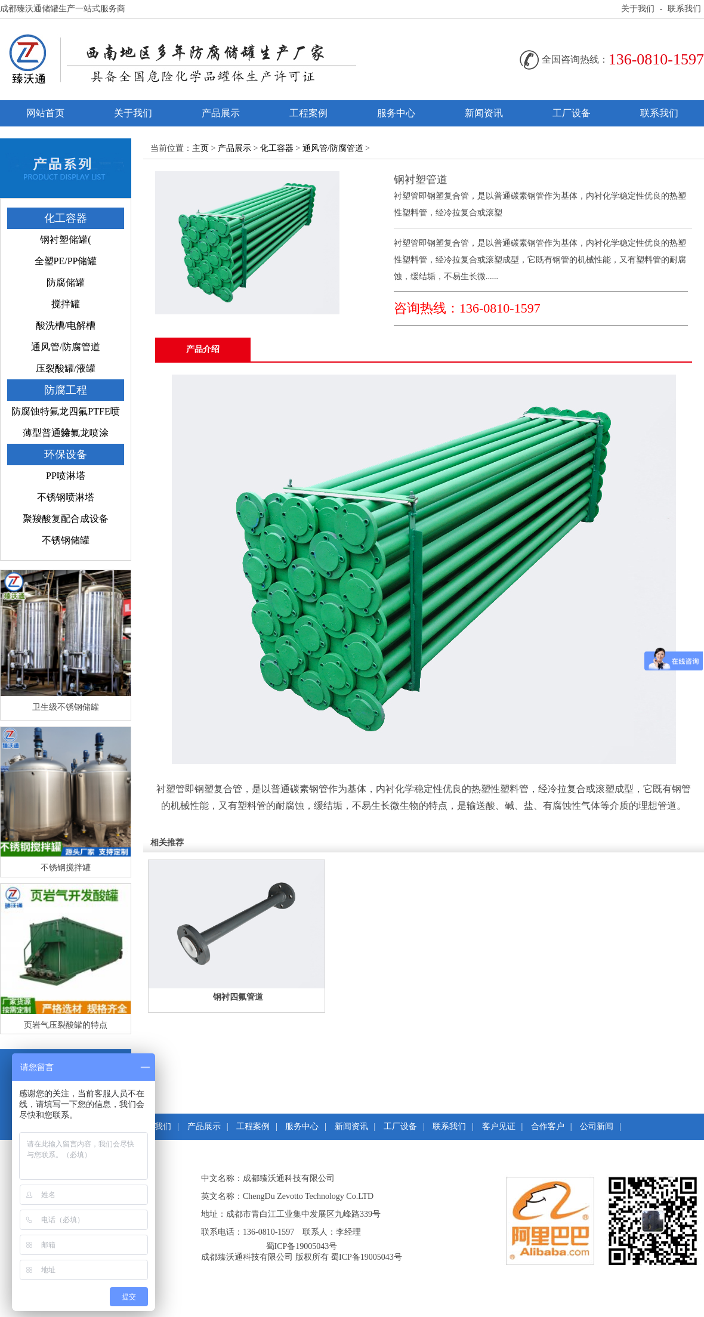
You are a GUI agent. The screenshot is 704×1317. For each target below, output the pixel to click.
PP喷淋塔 (65, 476)
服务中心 (396, 113)
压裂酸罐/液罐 (65, 368)
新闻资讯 (484, 113)
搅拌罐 (65, 304)
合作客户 (547, 1126)
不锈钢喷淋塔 (65, 497)
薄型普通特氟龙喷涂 (66, 433)
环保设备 (65, 454)
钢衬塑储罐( (65, 239)
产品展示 (221, 113)
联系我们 (684, 8)
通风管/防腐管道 (65, 347)
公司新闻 (596, 1126)
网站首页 (45, 113)
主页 (200, 148)
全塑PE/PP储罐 (66, 261)
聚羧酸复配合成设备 (66, 519)
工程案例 (308, 113)
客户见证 (498, 1126)
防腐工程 (65, 390)
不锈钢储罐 (65, 540)
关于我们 (637, 8)
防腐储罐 (66, 282)
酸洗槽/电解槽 (65, 325)
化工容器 (65, 218)
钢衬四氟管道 (238, 997)
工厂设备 (571, 113)
